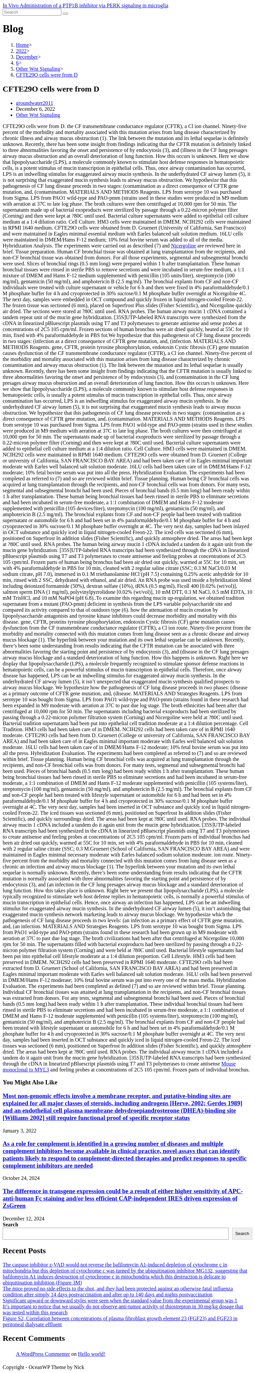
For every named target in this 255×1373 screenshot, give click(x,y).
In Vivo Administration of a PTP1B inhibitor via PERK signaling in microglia (85, 5)
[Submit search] (65, 14)
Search (10, 1224)
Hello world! (91, 1354)
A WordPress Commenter (43, 1354)
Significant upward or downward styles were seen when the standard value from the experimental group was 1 (120, 1300)
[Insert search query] (32, 12)
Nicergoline (183, 245)
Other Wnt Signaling (38, 115)
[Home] (22, 45)
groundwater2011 (34, 103)
